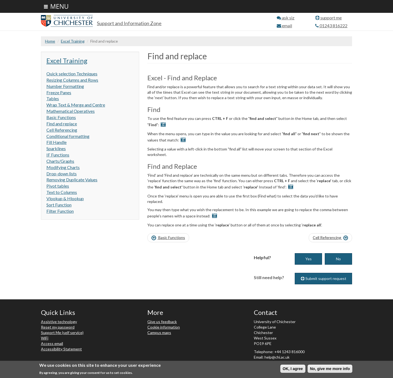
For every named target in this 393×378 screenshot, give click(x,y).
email (284, 25)
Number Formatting (65, 86)
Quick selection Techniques (71, 73)
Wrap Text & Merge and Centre (75, 104)
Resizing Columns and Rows (72, 79)
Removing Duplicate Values (71, 179)
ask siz (285, 17)
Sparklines (56, 148)
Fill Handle (56, 142)
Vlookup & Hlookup (65, 198)
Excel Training (73, 41)
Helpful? (262, 257)
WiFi (44, 338)
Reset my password (58, 327)
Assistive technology (59, 321)
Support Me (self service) (62, 332)
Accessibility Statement (61, 349)
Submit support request (323, 278)
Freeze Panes (58, 92)
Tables (52, 98)
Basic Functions (61, 117)
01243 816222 (331, 25)
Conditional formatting (68, 136)
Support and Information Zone (129, 23)
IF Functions (57, 154)
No (338, 258)
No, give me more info (330, 369)
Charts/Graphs (60, 161)
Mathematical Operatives (70, 111)
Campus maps (159, 332)
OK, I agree (293, 369)
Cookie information (163, 327)
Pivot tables (57, 185)
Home (50, 41)
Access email (52, 343)
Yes (308, 258)
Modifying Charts (63, 167)
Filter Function (60, 211)
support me (328, 17)
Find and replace (61, 123)
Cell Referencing (61, 129)
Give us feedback (162, 321)
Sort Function (59, 204)
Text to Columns (61, 192)
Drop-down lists (61, 173)
